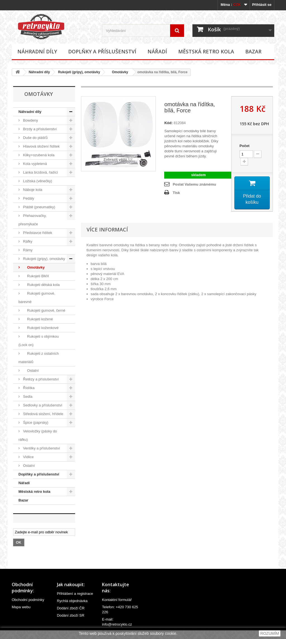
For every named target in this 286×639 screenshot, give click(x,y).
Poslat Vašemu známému (194, 184)
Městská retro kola (206, 51)
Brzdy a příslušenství (39, 129)
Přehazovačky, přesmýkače (32, 220)
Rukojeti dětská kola (40, 285)
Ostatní (30, 370)
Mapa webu (21, 607)
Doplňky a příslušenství (102, 51)
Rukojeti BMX (35, 276)
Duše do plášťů (35, 138)
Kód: (168, 123)
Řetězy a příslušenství (40, 379)
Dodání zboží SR (70, 615)
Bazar (253, 51)
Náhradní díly (37, 51)
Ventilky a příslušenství (41, 448)
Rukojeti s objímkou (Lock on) (38, 340)
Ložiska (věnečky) (37, 181)
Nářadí (157, 51)
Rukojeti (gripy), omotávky (79, 72)
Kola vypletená (34, 164)
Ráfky (27, 241)
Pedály (28, 198)
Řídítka (28, 388)
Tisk (176, 193)
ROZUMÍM (269, 633)
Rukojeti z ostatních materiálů (38, 357)
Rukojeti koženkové (40, 328)
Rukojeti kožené (37, 319)
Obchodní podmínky (28, 600)
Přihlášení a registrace (75, 593)
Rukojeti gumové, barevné (36, 297)
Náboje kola (32, 190)
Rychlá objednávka (72, 601)
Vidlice (28, 457)
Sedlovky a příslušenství (42, 405)
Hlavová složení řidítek (40, 146)
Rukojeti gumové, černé (43, 310)
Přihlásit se (261, 5)
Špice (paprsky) (35, 422)
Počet (244, 146)
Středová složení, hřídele (42, 414)
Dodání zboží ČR (71, 608)
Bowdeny (30, 120)
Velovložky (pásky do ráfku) (37, 435)
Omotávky (118, 72)
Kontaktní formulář (117, 600)
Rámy (27, 250)
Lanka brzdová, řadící (40, 172)
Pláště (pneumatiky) (38, 207)
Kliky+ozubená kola (38, 155)
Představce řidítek (37, 233)
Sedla (27, 396)
